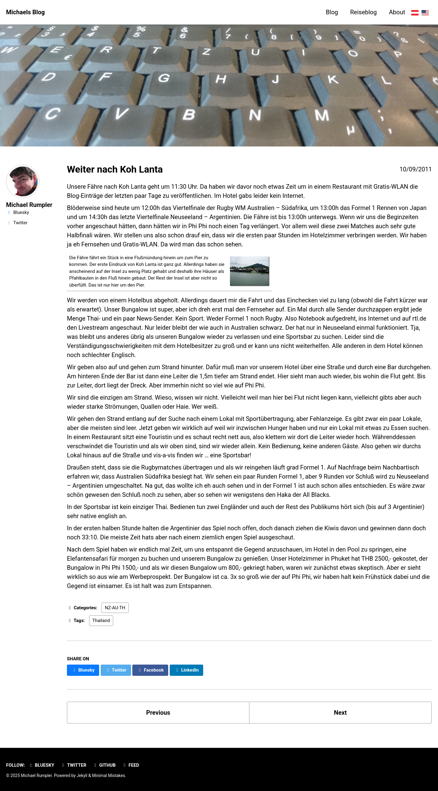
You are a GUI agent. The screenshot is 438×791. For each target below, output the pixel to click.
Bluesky (41, 765)
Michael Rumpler (29, 204)
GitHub (104, 765)
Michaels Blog (25, 12)
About (397, 12)
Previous (158, 712)
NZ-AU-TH (115, 607)
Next (340, 712)
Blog (332, 12)
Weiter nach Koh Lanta (115, 169)
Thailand (101, 620)
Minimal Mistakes (108, 775)
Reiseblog (363, 12)
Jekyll (82, 775)
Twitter (73, 765)
